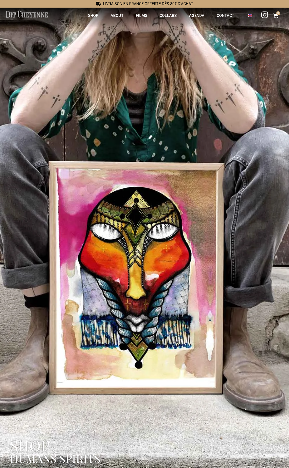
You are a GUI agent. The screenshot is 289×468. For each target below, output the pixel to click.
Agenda (196, 15)
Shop (93, 15)
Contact (225, 15)
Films (141, 15)
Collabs (168, 15)
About (117, 15)
